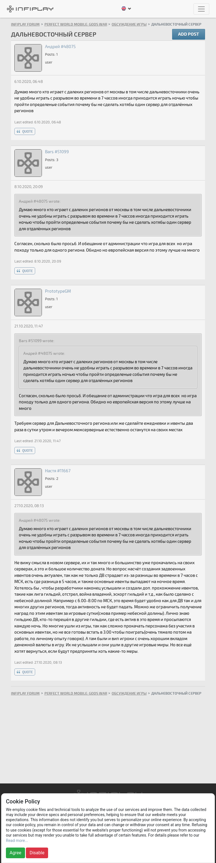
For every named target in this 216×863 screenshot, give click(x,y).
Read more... (17, 840)
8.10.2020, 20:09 (28, 186)
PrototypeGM (58, 291)
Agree (15, 852)
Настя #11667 (58, 470)
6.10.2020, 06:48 (28, 81)
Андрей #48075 (60, 46)
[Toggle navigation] (201, 9)
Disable (37, 852)
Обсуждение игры (129, 24)
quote (27, 132)
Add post (188, 34)
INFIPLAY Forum (25, 24)
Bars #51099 (57, 151)
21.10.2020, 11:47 (28, 326)
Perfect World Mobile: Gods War (75, 24)
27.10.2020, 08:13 (29, 505)
